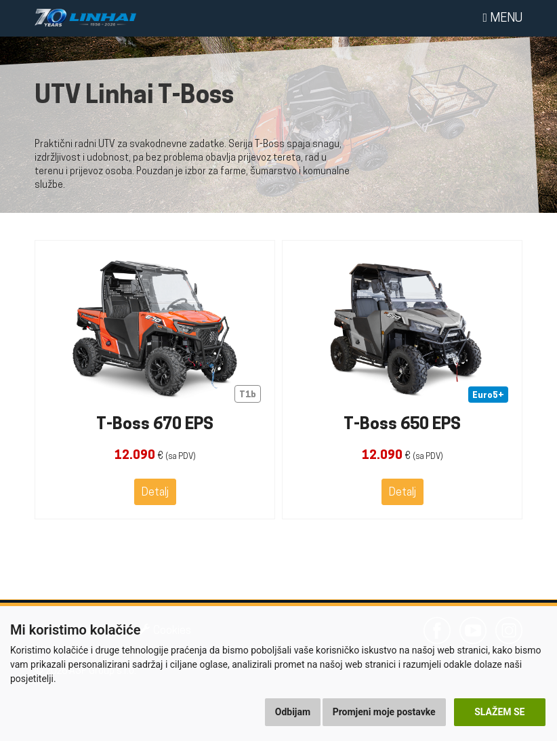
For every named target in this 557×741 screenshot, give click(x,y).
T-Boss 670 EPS (154, 425)
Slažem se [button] (499, 711)
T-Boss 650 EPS (402, 425)
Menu (502, 18)
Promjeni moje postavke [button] (384, 711)
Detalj (155, 492)
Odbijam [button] (292, 711)
